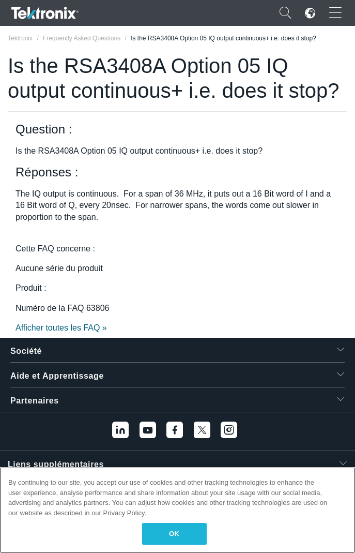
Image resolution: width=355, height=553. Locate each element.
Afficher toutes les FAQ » (61, 327)
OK (174, 533)
